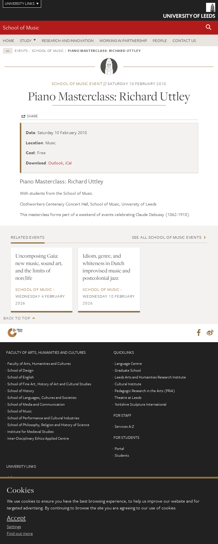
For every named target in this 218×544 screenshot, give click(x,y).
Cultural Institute (128, 384)
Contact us (184, 40)
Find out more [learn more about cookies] (20, 533)
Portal (119, 448)
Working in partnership (123, 40)
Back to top (16, 318)
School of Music (21, 27)
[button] (208, 27)
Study (26, 40)
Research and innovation (68, 40)
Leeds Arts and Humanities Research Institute (150, 377)
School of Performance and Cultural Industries (43, 418)
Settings (14, 526)
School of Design (20, 370)
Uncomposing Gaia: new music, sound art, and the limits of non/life (38, 266)
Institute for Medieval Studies (30, 431)
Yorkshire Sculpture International (140, 404)
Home (8, 40)
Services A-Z (124, 426)
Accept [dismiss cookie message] (16, 518)
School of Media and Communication (36, 404)
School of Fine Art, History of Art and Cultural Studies (49, 384)
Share (32, 116)
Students (122, 455)
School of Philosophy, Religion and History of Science (48, 424)
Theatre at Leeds (127, 397)
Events (21, 50)
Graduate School (128, 370)
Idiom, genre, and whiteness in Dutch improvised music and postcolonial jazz (106, 266)
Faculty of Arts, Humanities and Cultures (39, 363)
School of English (20, 377)
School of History (20, 390)
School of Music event (77, 83)
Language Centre (128, 363)
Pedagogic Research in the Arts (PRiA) (145, 390)
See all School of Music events (167, 237)
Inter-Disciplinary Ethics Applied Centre (38, 438)
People (160, 40)
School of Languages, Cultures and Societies (41, 397)
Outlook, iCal (60, 163)
